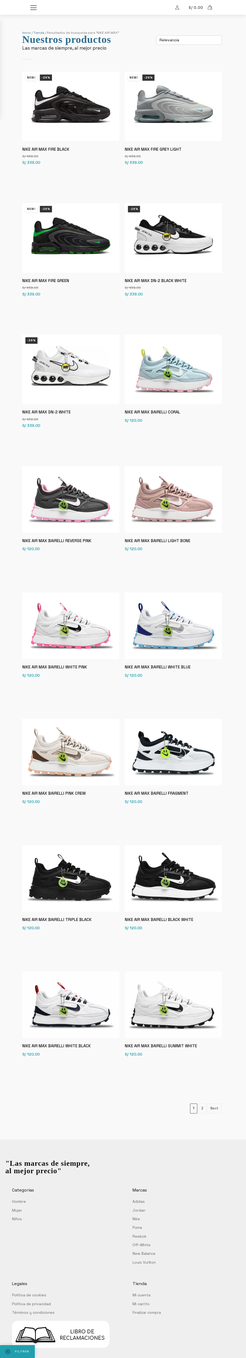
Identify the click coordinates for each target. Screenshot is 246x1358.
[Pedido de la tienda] (189, 40)
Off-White (141, 1261)
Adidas (139, 1217)
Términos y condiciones (33, 1328)
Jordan (139, 1226)
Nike (136, 1235)
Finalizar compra (147, 1328)
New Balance (144, 1269)
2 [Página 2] (202, 1124)
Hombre (19, 1217)
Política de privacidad (31, 1320)
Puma (137, 1243)
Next (214, 1124)
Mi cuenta (141, 1311)
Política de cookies (29, 1311)
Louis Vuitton (144, 1278)
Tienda (38, 33)
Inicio (26, 33)
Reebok (139, 1252)
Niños (17, 1235)
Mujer (17, 1226)
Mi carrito (141, 1320)
